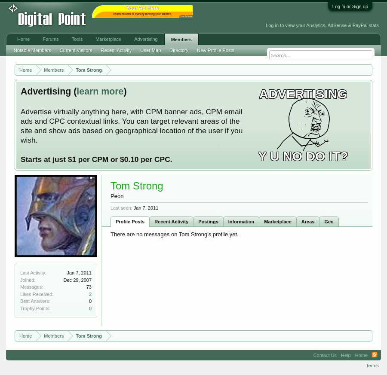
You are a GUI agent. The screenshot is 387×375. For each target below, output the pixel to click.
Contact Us (325, 355)
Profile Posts (130, 221)
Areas (308, 221)
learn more (100, 91)
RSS (374, 355)
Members (181, 39)
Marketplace (278, 221)
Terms (372, 365)
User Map (151, 50)
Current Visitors (76, 50)
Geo (328, 221)
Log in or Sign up (350, 6)
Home (23, 39)
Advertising (145, 39)
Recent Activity (171, 221)
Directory (178, 50)
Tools (77, 39)
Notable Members (32, 50)
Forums (50, 39)
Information (241, 221)
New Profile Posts (215, 50)
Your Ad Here (186, 16)
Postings (208, 221)
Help (346, 355)
